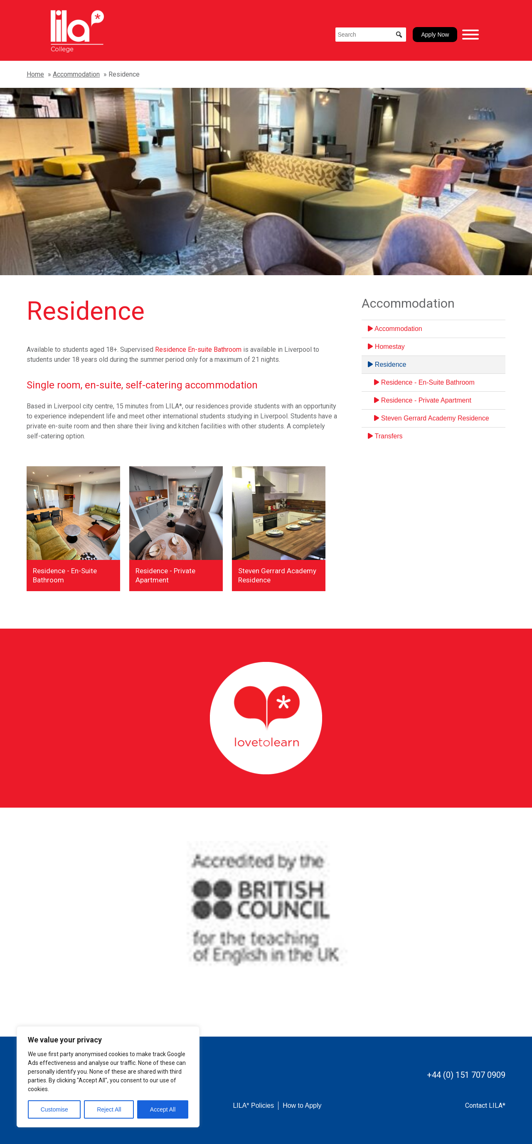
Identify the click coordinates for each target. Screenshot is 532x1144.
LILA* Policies (253, 1105)
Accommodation (76, 74)
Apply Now (435, 34)
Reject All (109, 1109)
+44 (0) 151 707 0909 (466, 1075)
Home (35, 74)
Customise (54, 1109)
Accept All (162, 1109)
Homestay (386, 346)
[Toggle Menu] (470, 35)
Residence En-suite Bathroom (198, 349)
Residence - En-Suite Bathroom (424, 382)
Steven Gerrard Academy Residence (431, 418)
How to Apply (302, 1105)
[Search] (370, 34)
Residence (387, 364)
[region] (108, 1076)
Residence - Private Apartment (422, 400)
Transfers (385, 436)
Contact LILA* (485, 1105)
